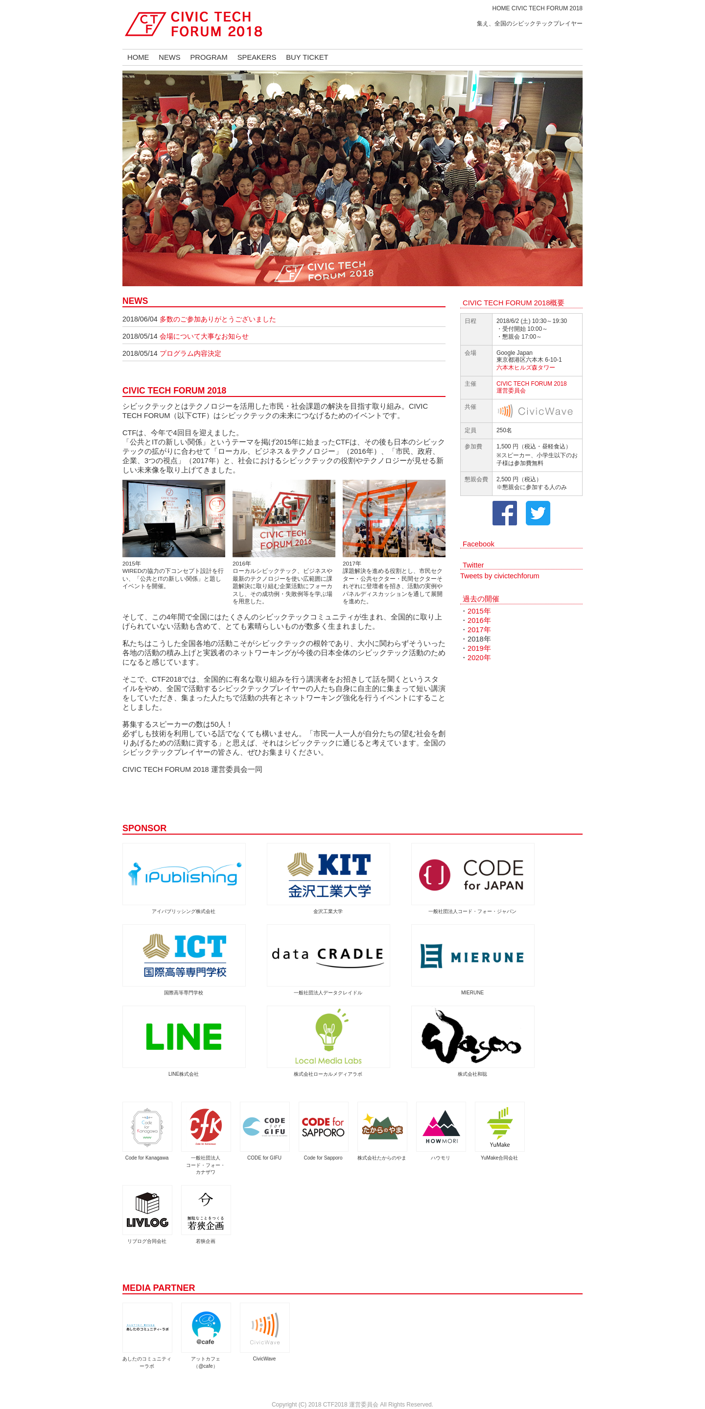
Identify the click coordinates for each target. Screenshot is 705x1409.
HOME (138, 57)
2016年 (479, 620)
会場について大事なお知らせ (204, 336)
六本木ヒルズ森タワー (525, 367)
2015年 (479, 611)
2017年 (479, 630)
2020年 (479, 658)
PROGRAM (209, 57)
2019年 (479, 648)
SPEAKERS (257, 57)
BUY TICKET (307, 57)
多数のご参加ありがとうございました (218, 319)
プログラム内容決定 (190, 353)
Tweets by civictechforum (500, 576)
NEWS (169, 57)
